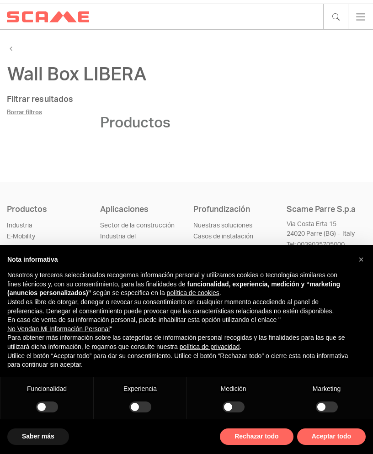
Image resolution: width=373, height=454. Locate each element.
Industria (19, 225)
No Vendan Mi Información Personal (58, 329)
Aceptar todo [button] (331, 436)
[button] (361, 259)
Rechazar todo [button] (256, 436)
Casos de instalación (223, 236)
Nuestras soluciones (222, 225)
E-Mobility (21, 236)
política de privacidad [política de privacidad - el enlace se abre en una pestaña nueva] (210, 346)
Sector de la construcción (137, 225)
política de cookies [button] (193, 292)
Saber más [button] (38, 436)
